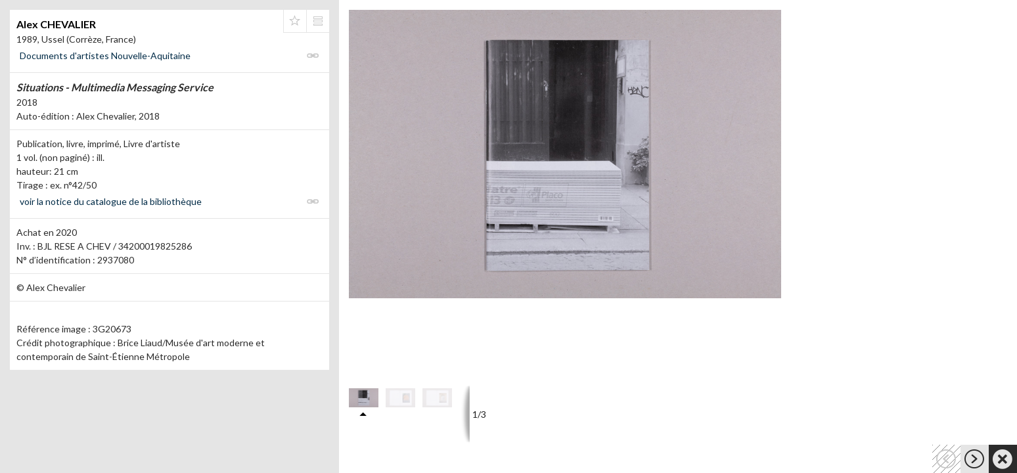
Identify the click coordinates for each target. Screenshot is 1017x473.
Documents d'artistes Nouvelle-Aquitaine (105, 55)
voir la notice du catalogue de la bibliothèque (111, 201)
